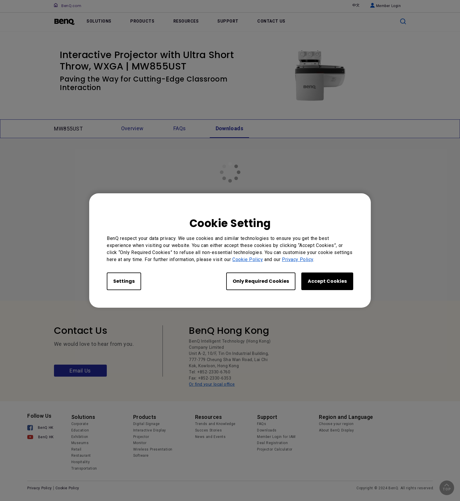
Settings (124, 281)
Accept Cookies (327, 281)
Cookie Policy (247, 259)
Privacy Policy (297, 259)
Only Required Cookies (261, 281)
